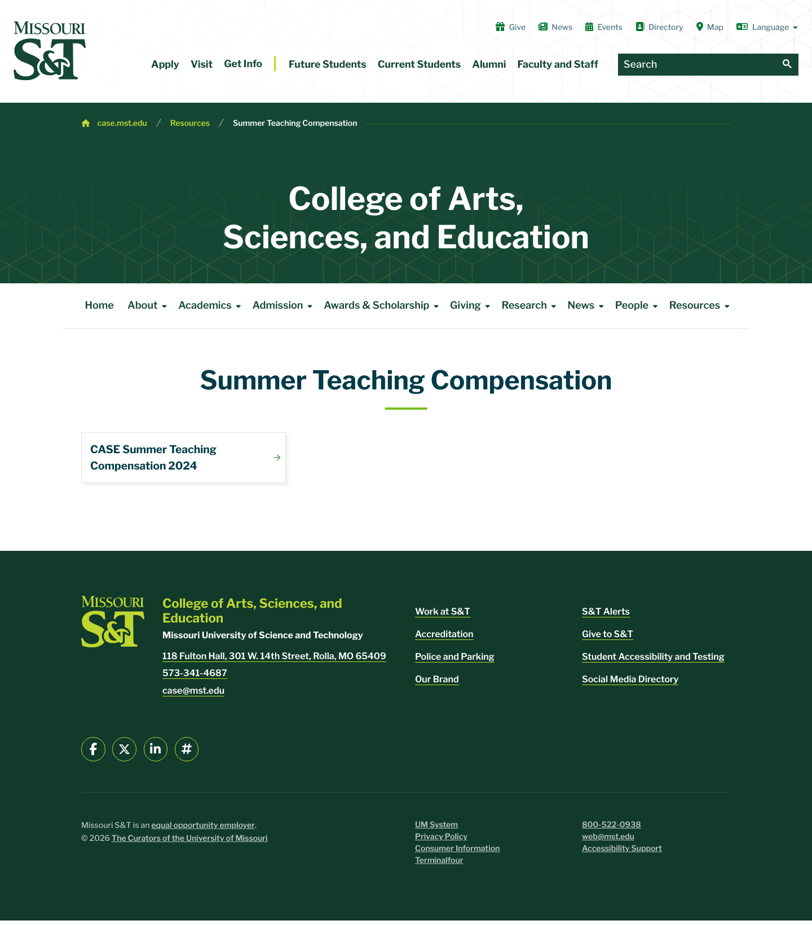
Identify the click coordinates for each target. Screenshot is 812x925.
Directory (659, 27)
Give (511, 27)
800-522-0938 (611, 829)
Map (709, 27)
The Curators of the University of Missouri (190, 843)
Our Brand (437, 683)
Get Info (243, 64)
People (638, 305)
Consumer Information (457, 853)
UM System (436, 829)
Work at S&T (442, 616)
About (149, 305)
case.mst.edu (122, 123)
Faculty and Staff (558, 65)
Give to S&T (607, 638)
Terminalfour (439, 865)
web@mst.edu (608, 841)
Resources (190, 123)
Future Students (328, 65)
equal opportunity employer (203, 830)
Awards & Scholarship (383, 305)
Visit (202, 65)
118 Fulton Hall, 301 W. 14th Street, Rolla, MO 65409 (274, 660)
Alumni (489, 65)
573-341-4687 (194, 677)
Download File (183, 457)
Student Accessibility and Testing (653, 661)
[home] (50, 50)
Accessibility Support (622, 853)
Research (530, 305)
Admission (284, 305)
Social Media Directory (630, 683)
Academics (211, 305)
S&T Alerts (606, 616)
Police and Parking (455, 661)
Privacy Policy (441, 841)
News (555, 27)
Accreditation (444, 638)
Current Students (419, 65)
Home (99, 306)
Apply (165, 65)
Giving (472, 305)
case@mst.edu (193, 695)
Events (604, 27)
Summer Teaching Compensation (295, 123)
